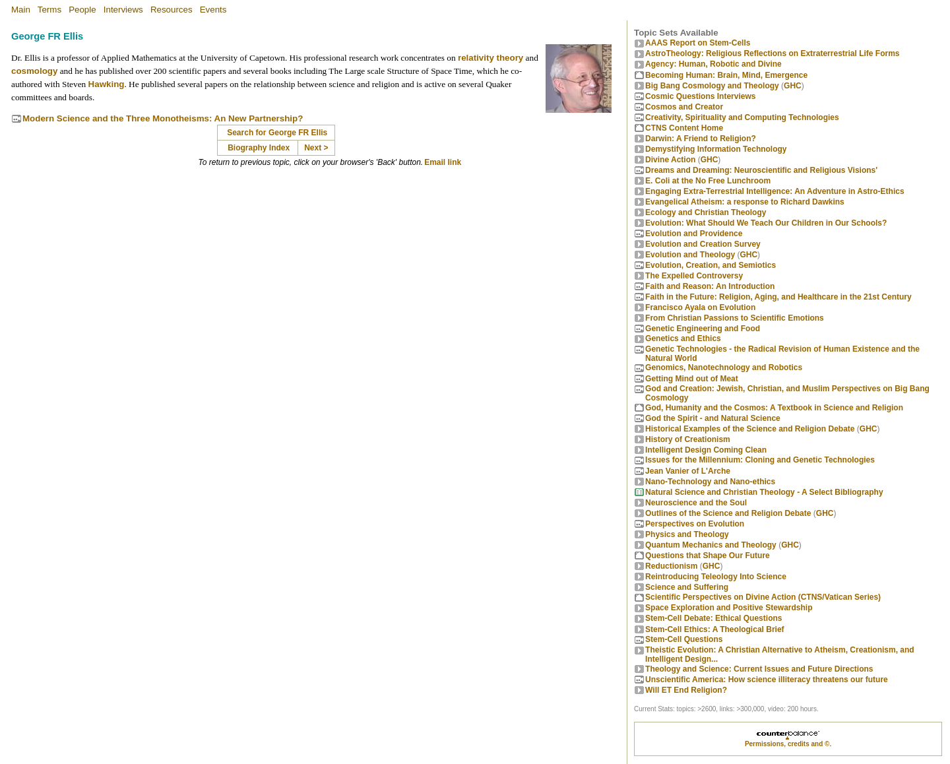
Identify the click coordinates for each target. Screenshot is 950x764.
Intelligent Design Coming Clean (706, 450)
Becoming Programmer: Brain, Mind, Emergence (726, 75)
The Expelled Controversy (694, 275)
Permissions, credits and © (787, 744)
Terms (49, 10)
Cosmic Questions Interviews (700, 96)
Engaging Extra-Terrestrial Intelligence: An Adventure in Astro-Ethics (774, 191)
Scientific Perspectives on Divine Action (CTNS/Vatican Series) (763, 597)
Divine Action (670, 159)
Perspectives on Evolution (694, 523)
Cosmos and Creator (684, 106)
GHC (793, 85)
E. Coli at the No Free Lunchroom (708, 180)
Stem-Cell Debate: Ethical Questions (713, 618)
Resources (171, 10)
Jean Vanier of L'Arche (687, 471)
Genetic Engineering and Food (702, 328)
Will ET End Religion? (686, 690)
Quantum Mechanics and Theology (710, 545)
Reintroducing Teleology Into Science (715, 576)
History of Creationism (687, 439)
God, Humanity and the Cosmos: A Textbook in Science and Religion (774, 407)
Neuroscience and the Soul (696, 502)
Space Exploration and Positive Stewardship (728, 607)
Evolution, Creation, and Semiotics (710, 265)
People (82, 10)
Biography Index (259, 147)
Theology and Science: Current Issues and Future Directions (759, 669)
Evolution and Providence (693, 233)
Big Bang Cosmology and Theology (712, 85)
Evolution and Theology (690, 254)
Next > (316, 147)
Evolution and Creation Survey (703, 244)
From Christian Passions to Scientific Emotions (734, 318)
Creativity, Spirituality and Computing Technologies (742, 117)
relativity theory (490, 58)
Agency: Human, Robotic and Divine (713, 64)
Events (213, 10)
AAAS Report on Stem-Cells (697, 43)
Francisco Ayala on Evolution (700, 307)
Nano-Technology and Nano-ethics (710, 481)
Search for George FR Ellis (277, 132)
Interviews (123, 10)
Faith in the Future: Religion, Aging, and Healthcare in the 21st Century (778, 297)
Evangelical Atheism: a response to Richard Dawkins (744, 202)
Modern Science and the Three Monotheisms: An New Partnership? (162, 118)
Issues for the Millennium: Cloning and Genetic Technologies (760, 459)
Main (20, 10)
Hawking (106, 84)
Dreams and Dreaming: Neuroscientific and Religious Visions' (761, 170)
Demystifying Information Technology (715, 149)
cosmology (34, 71)
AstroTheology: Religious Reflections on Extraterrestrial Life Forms (772, 53)
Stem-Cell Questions (683, 639)
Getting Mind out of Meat (691, 378)
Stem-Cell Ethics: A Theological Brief (714, 629)
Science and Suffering (686, 587)
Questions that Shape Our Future (707, 555)
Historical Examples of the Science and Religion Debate (749, 428)
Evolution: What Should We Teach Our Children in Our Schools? (766, 223)
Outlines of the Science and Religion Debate (728, 513)
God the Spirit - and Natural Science (712, 418)
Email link (442, 162)
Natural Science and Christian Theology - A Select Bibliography (764, 492)
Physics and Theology (687, 534)
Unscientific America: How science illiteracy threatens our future (766, 679)
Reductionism (671, 566)
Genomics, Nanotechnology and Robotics (723, 367)
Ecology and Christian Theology (705, 212)
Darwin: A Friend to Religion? (700, 138)
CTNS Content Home (684, 128)
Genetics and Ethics (683, 338)
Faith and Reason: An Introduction (710, 286)
